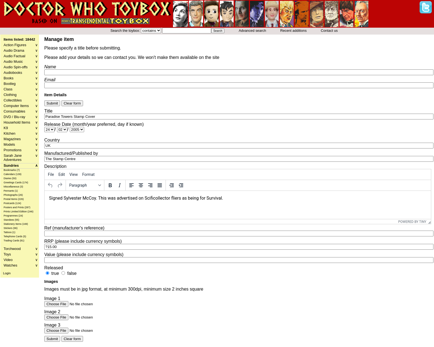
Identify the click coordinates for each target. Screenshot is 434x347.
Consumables (21, 111)
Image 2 (52, 311)
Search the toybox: (125, 30)
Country (52, 140)
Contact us (329, 30)
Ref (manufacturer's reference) (74, 228)
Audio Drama (21, 50)
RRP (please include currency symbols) (83, 241)
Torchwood (21, 249)
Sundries (21, 165)
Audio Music (21, 61)
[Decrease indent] (171, 185)
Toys (21, 254)
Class (21, 89)
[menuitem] (51, 174)
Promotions (21, 150)
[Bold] (110, 185)
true (55, 273)
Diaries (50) (10, 178)
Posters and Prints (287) (17, 207)
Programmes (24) (13, 215)
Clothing (21, 95)
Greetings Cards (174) (16, 182)
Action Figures (21, 45)
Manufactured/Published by (71, 153)
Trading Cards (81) (14, 240)
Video (21, 260)
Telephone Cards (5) (15, 236)
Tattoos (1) (9, 232)
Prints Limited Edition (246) (18, 211)
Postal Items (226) (14, 199)
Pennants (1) (11, 190)
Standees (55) (11, 219)
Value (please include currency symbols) (83, 254)
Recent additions (293, 30)
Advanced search (252, 30)
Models (21, 144)
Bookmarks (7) (12, 170)
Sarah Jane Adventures (21, 157)
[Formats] (85, 185)
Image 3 (52, 325)
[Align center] (141, 185)
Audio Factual (21, 56)
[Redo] (59, 185)
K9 (21, 128)
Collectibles (21, 100)
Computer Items (21, 106)
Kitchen (21, 133)
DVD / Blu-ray (21, 117)
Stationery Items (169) (16, 224)
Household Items (21, 122)
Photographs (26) (13, 195)
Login (7, 273)
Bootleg (21, 84)
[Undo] (50, 185)
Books (21, 78)
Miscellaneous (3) (13, 186)
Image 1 (52, 298)
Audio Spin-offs (21, 67)
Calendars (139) (12, 174)
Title (48, 111)
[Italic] (119, 185)
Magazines (21, 139)
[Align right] (150, 185)
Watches (21, 265)
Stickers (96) (10, 228)
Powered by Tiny (412, 222)
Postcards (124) (12, 203)
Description (55, 166)
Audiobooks (21, 73)
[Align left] (131, 185)
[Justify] (159, 185)
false (72, 273)
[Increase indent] (181, 185)
